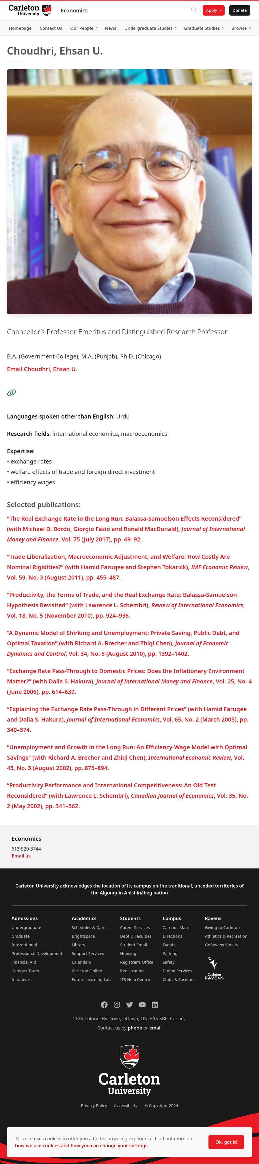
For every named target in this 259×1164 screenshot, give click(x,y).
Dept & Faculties (136, 936)
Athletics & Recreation (226, 936)
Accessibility (125, 1105)
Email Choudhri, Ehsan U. (42, 369)
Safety (169, 962)
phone (136, 1028)
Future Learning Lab (91, 979)
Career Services (135, 927)
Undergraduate (26, 927)
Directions (172, 936)
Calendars (81, 962)
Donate (239, 10)
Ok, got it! (226, 1142)
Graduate (21, 936)
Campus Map (175, 927)
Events (169, 945)
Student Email (133, 945)
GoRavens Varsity (221, 945)
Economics (74, 10)
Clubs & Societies (179, 979)
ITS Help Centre (135, 979)
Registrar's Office (136, 962)
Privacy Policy (94, 1105)
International (24, 945)
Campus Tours (25, 971)
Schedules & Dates (89, 927)
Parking (170, 953)
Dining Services (177, 971)
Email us (21, 856)
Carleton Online (87, 971)
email (155, 1028)
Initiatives (21, 979)
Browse (238, 28)
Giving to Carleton (222, 927)
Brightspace (83, 936)
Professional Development (37, 953)
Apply (211, 10)
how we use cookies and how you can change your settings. (82, 1145)
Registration (132, 971)
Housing (128, 953)
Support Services (88, 953)
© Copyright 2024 (161, 1105)
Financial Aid (24, 962)
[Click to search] (193, 10)
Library (78, 945)
